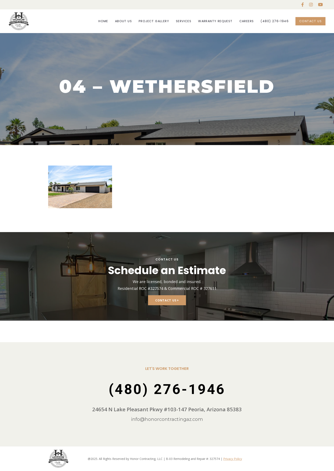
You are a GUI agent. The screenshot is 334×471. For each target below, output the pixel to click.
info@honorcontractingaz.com (167, 419)
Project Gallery (154, 21)
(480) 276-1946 (275, 21)
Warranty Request (215, 21)
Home (103, 21)
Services (183, 21)
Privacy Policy (232, 459)
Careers (246, 21)
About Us (123, 21)
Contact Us (310, 21)
